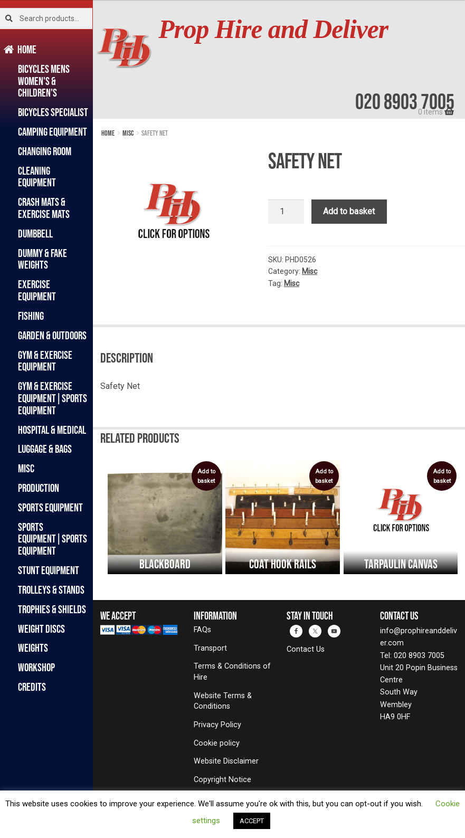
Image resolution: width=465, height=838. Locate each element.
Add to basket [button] (206, 476)
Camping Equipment (52, 132)
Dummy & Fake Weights (42, 259)
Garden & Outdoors (52, 335)
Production (38, 488)
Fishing (31, 316)
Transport (210, 648)
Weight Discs (41, 629)
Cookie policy (217, 743)
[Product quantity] (286, 211)
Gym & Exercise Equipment (45, 361)
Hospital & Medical (52, 430)
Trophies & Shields (52, 609)
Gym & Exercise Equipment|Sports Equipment (52, 398)
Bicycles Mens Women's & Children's (44, 81)
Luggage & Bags (45, 449)
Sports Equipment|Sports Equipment (52, 539)
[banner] (279, 59)
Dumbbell (35, 233)
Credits (32, 687)
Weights (33, 648)
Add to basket (349, 211)
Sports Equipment (50, 507)
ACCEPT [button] (252, 821)
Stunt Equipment (48, 570)
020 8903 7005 (404, 101)
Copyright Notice (222, 779)
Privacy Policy (217, 724)
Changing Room (44, 151)
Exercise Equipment (37, 290)
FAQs (202, 629)
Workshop (36, 667)
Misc (26, 468)
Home (27, 49)
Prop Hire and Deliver (273, 29)
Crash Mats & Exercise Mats (44, 208)
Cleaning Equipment (37, 177)
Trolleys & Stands (51, 590)
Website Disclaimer (226, 761)
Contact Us (306, 649)
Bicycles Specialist (53, 112)
